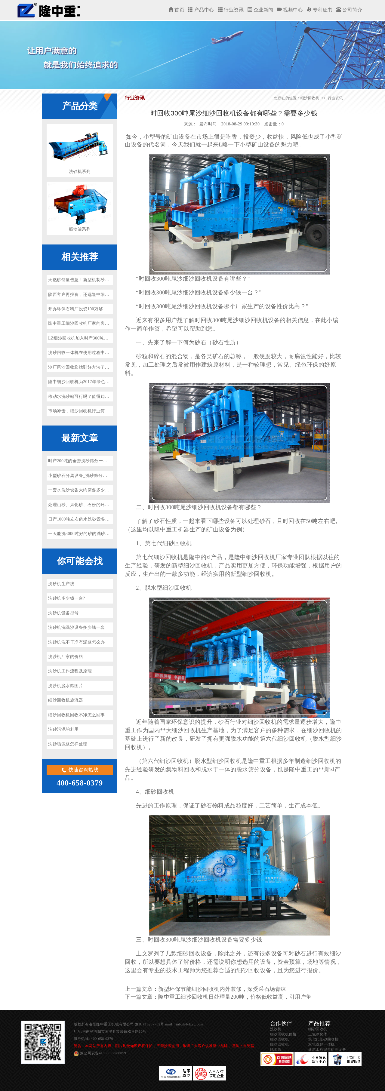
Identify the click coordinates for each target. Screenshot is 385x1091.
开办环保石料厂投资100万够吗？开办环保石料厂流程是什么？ (108, 309)
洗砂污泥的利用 (63, 729)
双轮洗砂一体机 (321, 1044)
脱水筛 (276, 1049)
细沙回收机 (48, 9)
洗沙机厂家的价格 (65, 656)
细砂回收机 (317, 1029)
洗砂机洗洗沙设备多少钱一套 (76, 627)
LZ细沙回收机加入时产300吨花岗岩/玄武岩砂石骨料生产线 (105, 338)
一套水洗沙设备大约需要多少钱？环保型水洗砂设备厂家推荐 (107, 490)
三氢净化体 (317, 1034)
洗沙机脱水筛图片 (65, 686)
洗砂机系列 (80, 171)
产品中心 (201, 9)
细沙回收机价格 (283, 1034)
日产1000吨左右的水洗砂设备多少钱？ (85, 519)
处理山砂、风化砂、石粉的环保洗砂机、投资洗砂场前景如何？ (109, 504)
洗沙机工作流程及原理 (70, 671)
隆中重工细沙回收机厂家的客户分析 (83, 323)
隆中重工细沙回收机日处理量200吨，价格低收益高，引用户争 (235, 997)
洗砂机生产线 (61, 584)
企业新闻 (260, 9)
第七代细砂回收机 (323, 1039)
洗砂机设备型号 (63, 613)
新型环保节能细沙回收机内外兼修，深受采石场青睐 (222, 989)
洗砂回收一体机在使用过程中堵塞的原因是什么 (94, 352)
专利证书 (319, 9)
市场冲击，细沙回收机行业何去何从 (83, 411)
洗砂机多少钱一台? (66, 598)
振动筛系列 (80, 229)
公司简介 (349, 9)
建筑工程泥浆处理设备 (327, 1049)
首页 (176, 9)
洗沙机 (276, 1029)
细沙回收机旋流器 (65, 700)
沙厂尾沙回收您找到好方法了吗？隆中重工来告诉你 (98, 367)
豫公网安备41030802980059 (103, 1053)
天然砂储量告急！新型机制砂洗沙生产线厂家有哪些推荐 (102, 280)
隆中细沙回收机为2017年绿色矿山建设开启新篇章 (96, 382)
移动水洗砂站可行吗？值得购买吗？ (83, 396)
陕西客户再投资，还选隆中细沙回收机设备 (89, 294)
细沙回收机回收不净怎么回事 (76, 715)
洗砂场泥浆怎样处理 (68, 744)
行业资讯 (231, 9)
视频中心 (290, 9)
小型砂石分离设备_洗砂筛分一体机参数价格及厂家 (97, 475)
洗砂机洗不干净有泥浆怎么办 (76, 642)
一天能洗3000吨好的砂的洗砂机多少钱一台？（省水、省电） (107, 533)
